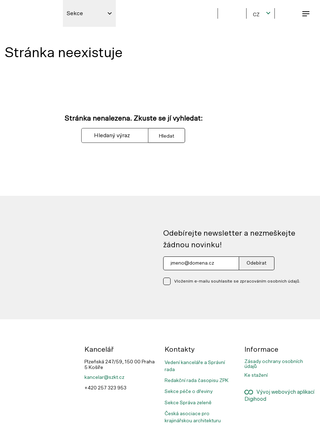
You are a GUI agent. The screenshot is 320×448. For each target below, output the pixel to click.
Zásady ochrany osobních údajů (273, 364)
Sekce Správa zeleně (188, 402)
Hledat (166, 136)
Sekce (74, 13)
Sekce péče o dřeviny (189, 391)
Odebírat (256, 263)
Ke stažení (256, 375)
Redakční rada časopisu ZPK (197, 380)
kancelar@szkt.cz (104, 377)
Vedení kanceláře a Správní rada (195, 366)
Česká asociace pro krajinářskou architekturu (193, 417)
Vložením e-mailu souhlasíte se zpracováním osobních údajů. (237, 281)
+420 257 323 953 (105, 388)
